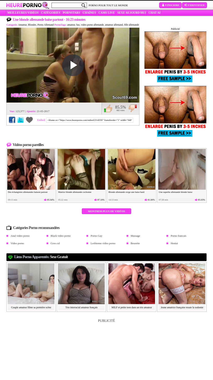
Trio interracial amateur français (81, 307)
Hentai (174, 243)
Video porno (17, 243)
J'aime (108, 108)
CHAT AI (154, 12)
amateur (71, 24)
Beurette (135, 243)
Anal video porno (20, 235)
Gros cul (55, 243)
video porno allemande (92, 24)
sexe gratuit (59, 257)
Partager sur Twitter (20, 120)
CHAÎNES (89, 12)
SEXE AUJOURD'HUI (131, 12)
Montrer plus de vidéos (106, 211)
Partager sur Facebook (12, 120)
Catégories (50, 12)
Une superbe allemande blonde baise (175, 192)
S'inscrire (170, 5)
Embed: (41, 119)
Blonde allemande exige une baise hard (126, 192)
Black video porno (61, 235)
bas (78, 24)
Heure (24, 5)
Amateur (22, 24)
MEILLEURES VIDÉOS (23, 12)
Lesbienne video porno (103, 243)
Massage (135, 235)
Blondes (32, 24)
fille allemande (131, 24)
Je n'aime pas (133, 108)
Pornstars (71, 12)
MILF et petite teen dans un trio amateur (132, 307)
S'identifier (194, 5)
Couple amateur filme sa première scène (31, 307)
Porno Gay (96, 235)
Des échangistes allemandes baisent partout (28, 192)
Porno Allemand (45, 24)
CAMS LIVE (106, 12)
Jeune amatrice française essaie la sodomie (182, 307)
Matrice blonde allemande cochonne (74, 192)
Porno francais (178, 235)
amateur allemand (114, 24)
